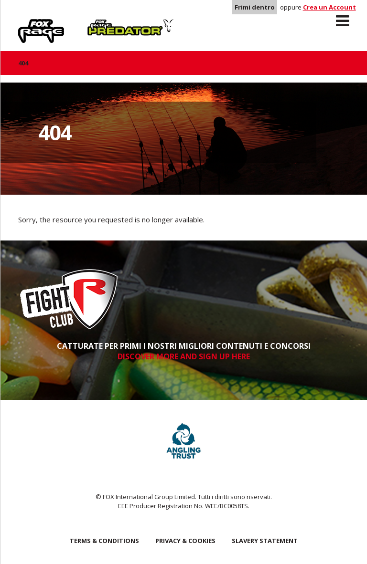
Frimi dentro (255, 7)
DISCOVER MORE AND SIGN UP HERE (184, 356)
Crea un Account (329, 7)
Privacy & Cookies (185, 540)
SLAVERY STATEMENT (265, 540)
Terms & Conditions (104, 540)
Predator (103, 24)
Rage (27, 24)
